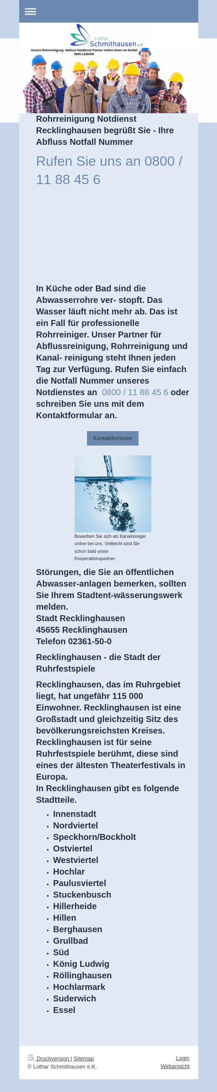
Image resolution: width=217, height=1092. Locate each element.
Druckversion (49, 1058)
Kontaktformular (113, 438)
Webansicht (175, 1066)
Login (183, 1058)
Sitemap (84, 1058)
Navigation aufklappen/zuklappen (108, 11)
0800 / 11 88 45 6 (135, 392)
